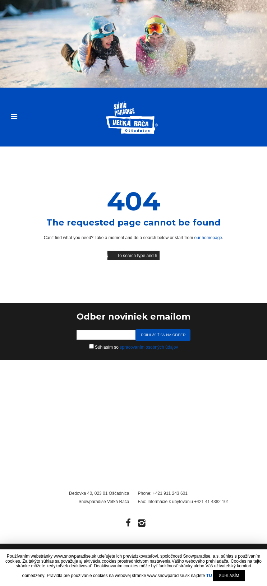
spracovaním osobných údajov (149, 347)
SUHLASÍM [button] (229, 575)
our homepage (208, 237)
